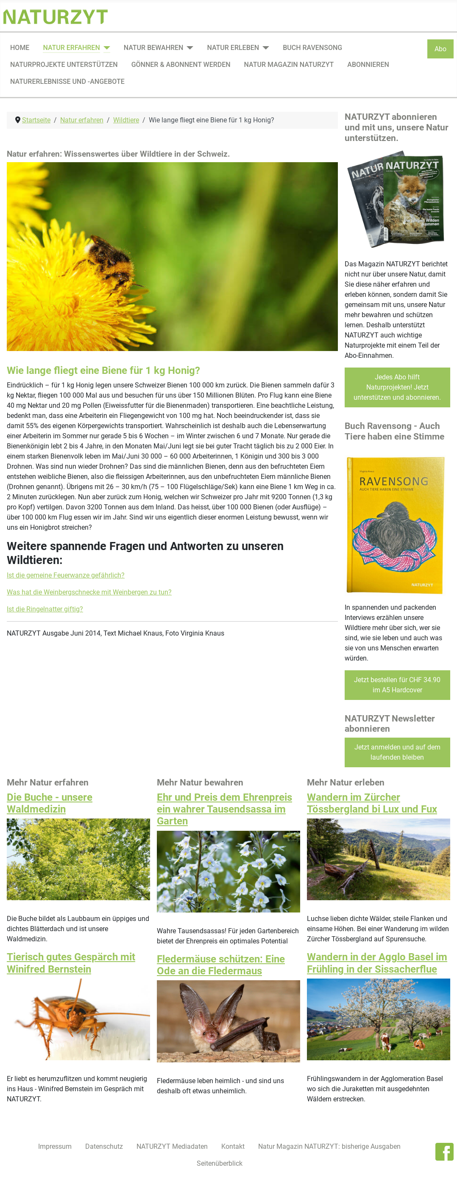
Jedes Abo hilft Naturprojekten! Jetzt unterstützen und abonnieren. (397, 387)
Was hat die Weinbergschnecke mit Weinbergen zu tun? (89, 592)
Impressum (55, 1146)
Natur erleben (233, 48)
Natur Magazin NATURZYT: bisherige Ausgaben (329, 1146)
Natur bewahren (154, 48)
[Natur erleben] (264, 48)
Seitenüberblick (219, 1163)
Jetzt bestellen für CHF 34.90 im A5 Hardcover (397, 685)
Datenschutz (104, 1146)
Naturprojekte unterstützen (64, 65)
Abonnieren (368, 65)
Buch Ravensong (312, 48)
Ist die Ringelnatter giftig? (45, 609)
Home (19, 48)
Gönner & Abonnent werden (181, 65)
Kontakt (233, 1146)
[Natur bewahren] (188, 48)
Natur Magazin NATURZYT (289, 65)
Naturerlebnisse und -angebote (67, 81)
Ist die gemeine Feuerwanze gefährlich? (66, 575)
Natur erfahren (71, 48)
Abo (440, 49)
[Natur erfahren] (105, 48)
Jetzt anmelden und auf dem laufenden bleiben (397, 752)
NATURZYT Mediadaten (172, 1146)
